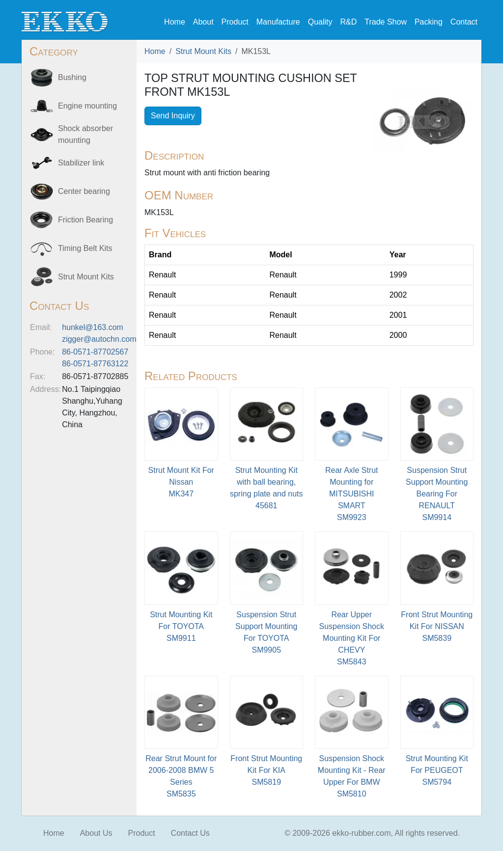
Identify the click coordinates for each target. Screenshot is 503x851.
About (203, 22)
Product (235, 22)
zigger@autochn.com (99, 339)
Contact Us (190, 833)
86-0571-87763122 (95, 363)
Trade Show (385, 22)
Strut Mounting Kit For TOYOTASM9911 (181, 626)
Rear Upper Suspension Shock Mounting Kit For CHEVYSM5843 (351, 638)
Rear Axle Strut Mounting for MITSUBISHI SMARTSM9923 (351, 494)
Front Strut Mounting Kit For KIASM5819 (266, 770)
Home (174, 22)
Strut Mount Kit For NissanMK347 (181, 482)
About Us (96, 833)
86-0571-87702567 (95, 352)
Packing (429, 22)
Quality (320, 22)
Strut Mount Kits (203, 51)
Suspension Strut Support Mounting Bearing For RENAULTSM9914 (437, 494)
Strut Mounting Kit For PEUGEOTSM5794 (437, 770)
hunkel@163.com (92, 327)
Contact (463, 22)
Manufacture (278, 22)
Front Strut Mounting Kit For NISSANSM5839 (437, 626)
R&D (348, 22)
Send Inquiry (173, 115)
